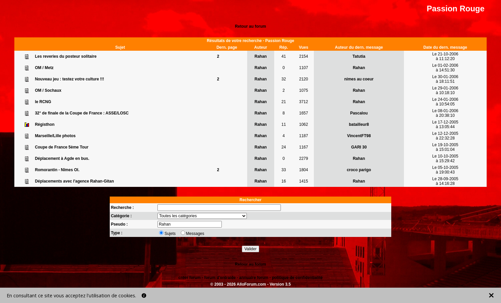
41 (284, 56)
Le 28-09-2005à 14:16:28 (445, 181)
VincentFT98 (359, 135)
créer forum (189, 277)
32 (284, 79)
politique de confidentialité (297, 277)
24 (284, 147)
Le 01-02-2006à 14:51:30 (445, 67)
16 (284, 181)
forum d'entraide (219, 277)
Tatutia (359, 56)
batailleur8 (359, 124)
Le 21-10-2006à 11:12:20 (445, 56)
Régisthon (45, 124)
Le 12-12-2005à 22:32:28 (445, 135)
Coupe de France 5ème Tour (61, 147)
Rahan (261, 56)
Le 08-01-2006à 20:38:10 (445, 113)
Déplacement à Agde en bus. (62, 158)
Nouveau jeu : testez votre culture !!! (69, 79)
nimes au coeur (359, 79)
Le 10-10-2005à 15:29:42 (445, 158)
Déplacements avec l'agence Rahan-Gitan (74, 181)
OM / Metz (44, 67)
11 (284, 124)
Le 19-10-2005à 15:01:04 (445, 147)
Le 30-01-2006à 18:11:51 (445, 79)
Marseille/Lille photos (55, 135)
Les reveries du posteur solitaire (66, 56)
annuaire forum (253, 277)
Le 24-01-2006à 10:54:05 (445, 101)
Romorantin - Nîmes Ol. (57, 170)
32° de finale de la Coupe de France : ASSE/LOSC (82, 113)
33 (284, 170)
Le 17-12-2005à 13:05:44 (445, 124)
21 (284, 101)
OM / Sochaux (48, 90)
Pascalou (359, 113)
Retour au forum (250, 26)
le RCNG (43, 101)
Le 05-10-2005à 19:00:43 (445, 170)
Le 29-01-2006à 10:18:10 (445, 90)
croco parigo (359, 170)
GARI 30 (359, 147)
